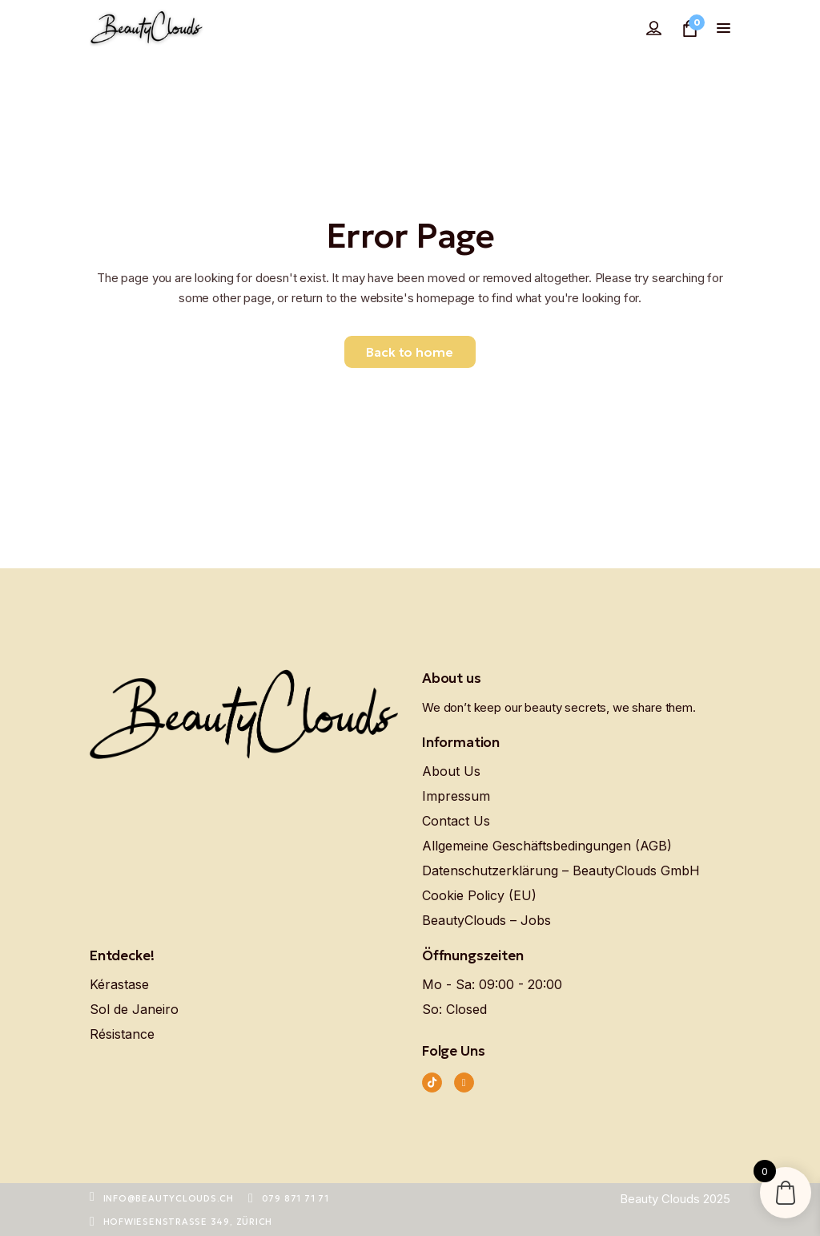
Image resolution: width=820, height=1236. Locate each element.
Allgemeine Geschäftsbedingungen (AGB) (547, 846)
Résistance (122, 1034)
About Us (451, 771)
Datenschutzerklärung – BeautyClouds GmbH (561, 870)
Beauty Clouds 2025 (675, 1198)
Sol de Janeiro (134, 1009)
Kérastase (119, 984)
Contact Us (456, 821)
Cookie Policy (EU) (479, 895)
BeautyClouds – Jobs (486, 920)
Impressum (456, 796)
